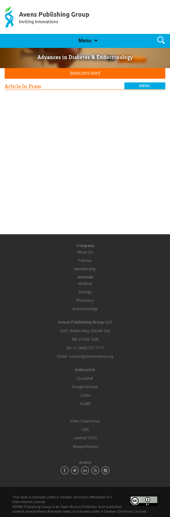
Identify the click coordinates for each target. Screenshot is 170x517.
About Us (85, 252)
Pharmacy (85, 300)
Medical (85, 284)
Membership (85, 269)
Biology (85, 292)
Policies (85, 260)
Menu (85, 40)
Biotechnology (85, 309)
